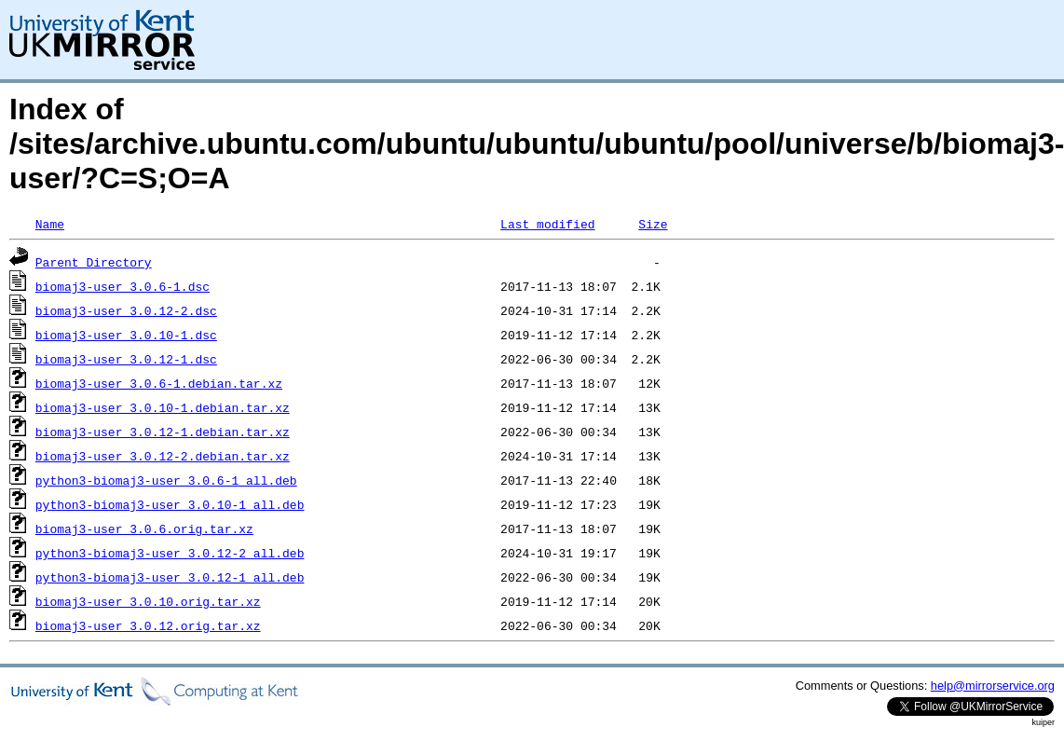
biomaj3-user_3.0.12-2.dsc (126, 310)
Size (652, 223)
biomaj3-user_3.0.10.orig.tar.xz (148, 601)
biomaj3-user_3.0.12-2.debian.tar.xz (162, 455)
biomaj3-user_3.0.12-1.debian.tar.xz (162, 431)
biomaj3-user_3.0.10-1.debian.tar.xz (162, 407)
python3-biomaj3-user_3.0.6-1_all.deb (166, 480)
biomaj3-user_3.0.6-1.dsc (122, 286)
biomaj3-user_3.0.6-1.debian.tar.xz (158, 383)
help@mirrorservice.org (993, 686)
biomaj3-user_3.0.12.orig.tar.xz (148, 625)
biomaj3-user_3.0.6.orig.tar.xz (144, 528)
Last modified (547, 223)
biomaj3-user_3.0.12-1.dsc (126, 358)
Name (49, 223)
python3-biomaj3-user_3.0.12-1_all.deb (170, 577)
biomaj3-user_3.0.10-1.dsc (126, 334)
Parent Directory (93, 262)
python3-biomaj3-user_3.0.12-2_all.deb (170, 552)
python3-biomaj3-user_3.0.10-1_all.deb (170, 504)
